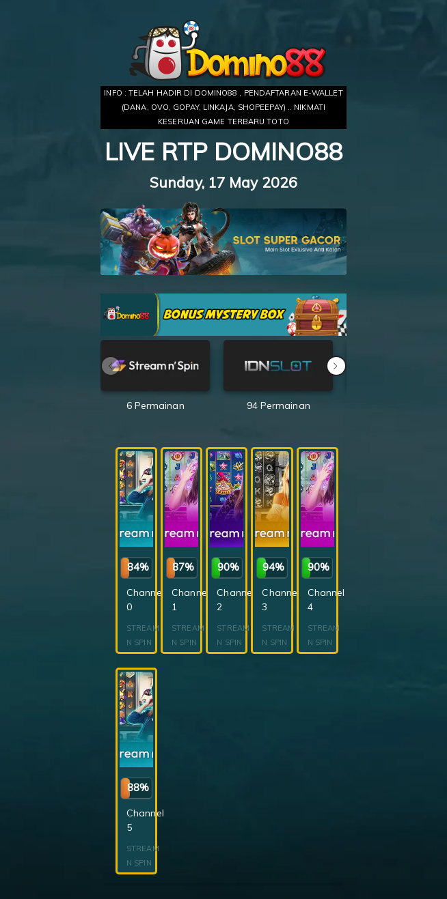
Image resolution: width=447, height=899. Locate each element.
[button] (336, 366)
